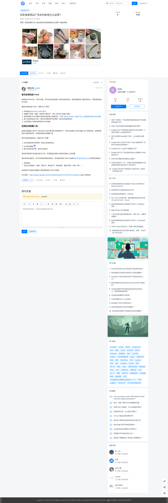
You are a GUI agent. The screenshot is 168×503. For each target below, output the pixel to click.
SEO (111, 350)
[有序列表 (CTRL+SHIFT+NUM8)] (56, 204)
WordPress (124, 360)
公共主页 (135, 353)
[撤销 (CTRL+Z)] (29, 204)
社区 (30, 3)
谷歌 (111, 363)
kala (120, 89)
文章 (43, 3)
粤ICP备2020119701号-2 (98, 500)
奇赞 (116, 459)
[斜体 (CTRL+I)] (41, 204)
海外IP (137, 350)
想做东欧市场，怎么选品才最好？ (125, 411)
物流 (118, 366)
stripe (124, 366)
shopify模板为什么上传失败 (120, 299)
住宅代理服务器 (123, 357)
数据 (111, 376)
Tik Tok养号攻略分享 (134, 383)
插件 (116, 360)
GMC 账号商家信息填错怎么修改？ (123, 159)
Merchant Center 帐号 (38, 111)
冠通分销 (133, 370)
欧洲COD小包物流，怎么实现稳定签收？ (128, 407)
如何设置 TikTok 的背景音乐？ (121, 303)
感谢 (55, 73)
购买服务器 (133, 373)
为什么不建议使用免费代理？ (124, 416)
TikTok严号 (121, 383)
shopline (138, 360)
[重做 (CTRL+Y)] (33, 204)
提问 (134, 3)
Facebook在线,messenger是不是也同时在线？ (127, 269)
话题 (50, 3)
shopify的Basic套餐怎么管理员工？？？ (123, 380)
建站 (116, 350)
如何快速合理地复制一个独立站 (122, 194)
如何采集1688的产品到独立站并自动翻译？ (127, 311)
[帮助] (78, 204)
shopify (121, 347)
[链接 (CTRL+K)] (66, 204)
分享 (41, 73)
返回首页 (73, 3)
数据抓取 (118, 376)
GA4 (117, 370)
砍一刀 (112, 373)
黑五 (137, 363)
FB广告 (112, 366)
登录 (24, 231)
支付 (131, 360)
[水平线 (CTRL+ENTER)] (45, 204)
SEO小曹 (118, 468)
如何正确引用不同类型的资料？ (125, 425)
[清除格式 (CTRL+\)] (48, 204)
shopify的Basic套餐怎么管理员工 (125, 429)
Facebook (113, 347)
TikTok (123, 350)
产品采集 (143, 373)
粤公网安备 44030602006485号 (119, 500)
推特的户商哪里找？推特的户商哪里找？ (128, 438)
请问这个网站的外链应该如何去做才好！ (128, 420)
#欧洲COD (140, 357)
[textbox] (62, 216)
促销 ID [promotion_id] (81, 158)
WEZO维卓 (119, 485)
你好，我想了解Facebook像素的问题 (126, 403)
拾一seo (118, 451)
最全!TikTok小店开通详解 (120, 210)
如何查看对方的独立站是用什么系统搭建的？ (127, 273)
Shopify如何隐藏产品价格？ (121, 295)
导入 (140, 370)
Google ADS (25, 10)
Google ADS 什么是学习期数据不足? (124, 148)
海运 (116, 363)
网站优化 (142, 366)
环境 (139, 380)
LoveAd (117, 477)
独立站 (128, 347)
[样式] (25, 204)
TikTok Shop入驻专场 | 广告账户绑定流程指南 (127, 226)
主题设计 (113, 383)
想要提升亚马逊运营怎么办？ (124, 433)
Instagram (113, 353)
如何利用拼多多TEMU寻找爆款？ (123, 307)
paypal (132, 357)
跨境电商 (122, 353)
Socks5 (131, 363)
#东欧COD (124, 370)
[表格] (61, 204)
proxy (112, 370)
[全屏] (74, 204)
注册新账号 (32, 231)
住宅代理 (130, 350)
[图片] (70, 204)
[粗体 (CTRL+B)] (37, 204)
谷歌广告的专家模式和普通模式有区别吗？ (126, 126)
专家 (56, 3)
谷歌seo (112, 357)
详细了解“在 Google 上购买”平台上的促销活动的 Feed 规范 (80, 116)
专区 (64, 3)
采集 (111, 360)
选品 (128, 353)
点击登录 (44, 197)
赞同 (25, 180)
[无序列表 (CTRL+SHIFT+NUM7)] (52, 204)
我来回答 (33, 73)
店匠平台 (125, 373)
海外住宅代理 (132, 366)
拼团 (118, 373)
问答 (37, 3)
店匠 (124, 376)
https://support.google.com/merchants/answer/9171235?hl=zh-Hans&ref (54, 175)
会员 (144, 3)
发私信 (137, 106)
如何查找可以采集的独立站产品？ (123, 190)
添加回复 (39, 180)
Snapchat (124, 363)
